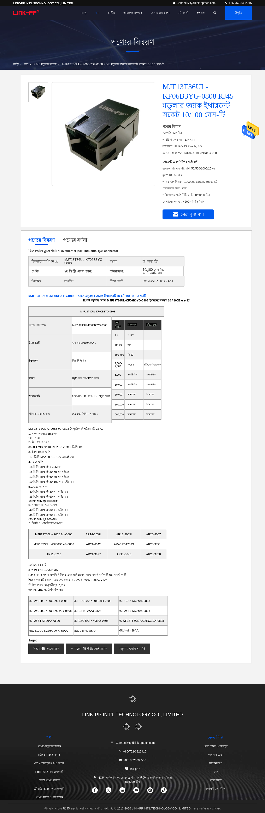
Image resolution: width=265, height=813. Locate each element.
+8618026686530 (132, 760)
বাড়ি (82, 13)
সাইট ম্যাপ (216, 780)
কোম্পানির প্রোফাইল (216, 746)
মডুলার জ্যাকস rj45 (132, 648)
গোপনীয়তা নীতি (216, 788)
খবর (215, 771)
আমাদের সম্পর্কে (131, 13)
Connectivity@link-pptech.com (194, 3)
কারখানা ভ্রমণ (216, 754)
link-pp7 (132, 769)
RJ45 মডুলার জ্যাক (45, 64)
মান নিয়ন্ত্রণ (215, 763)
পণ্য (95, 13)
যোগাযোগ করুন (158, 13)
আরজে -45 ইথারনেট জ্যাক (89, 648)
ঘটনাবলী (182, 13)
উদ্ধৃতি (238, 13)
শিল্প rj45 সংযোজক (46, 648)
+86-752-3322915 (238, 3)
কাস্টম (109, 13)
